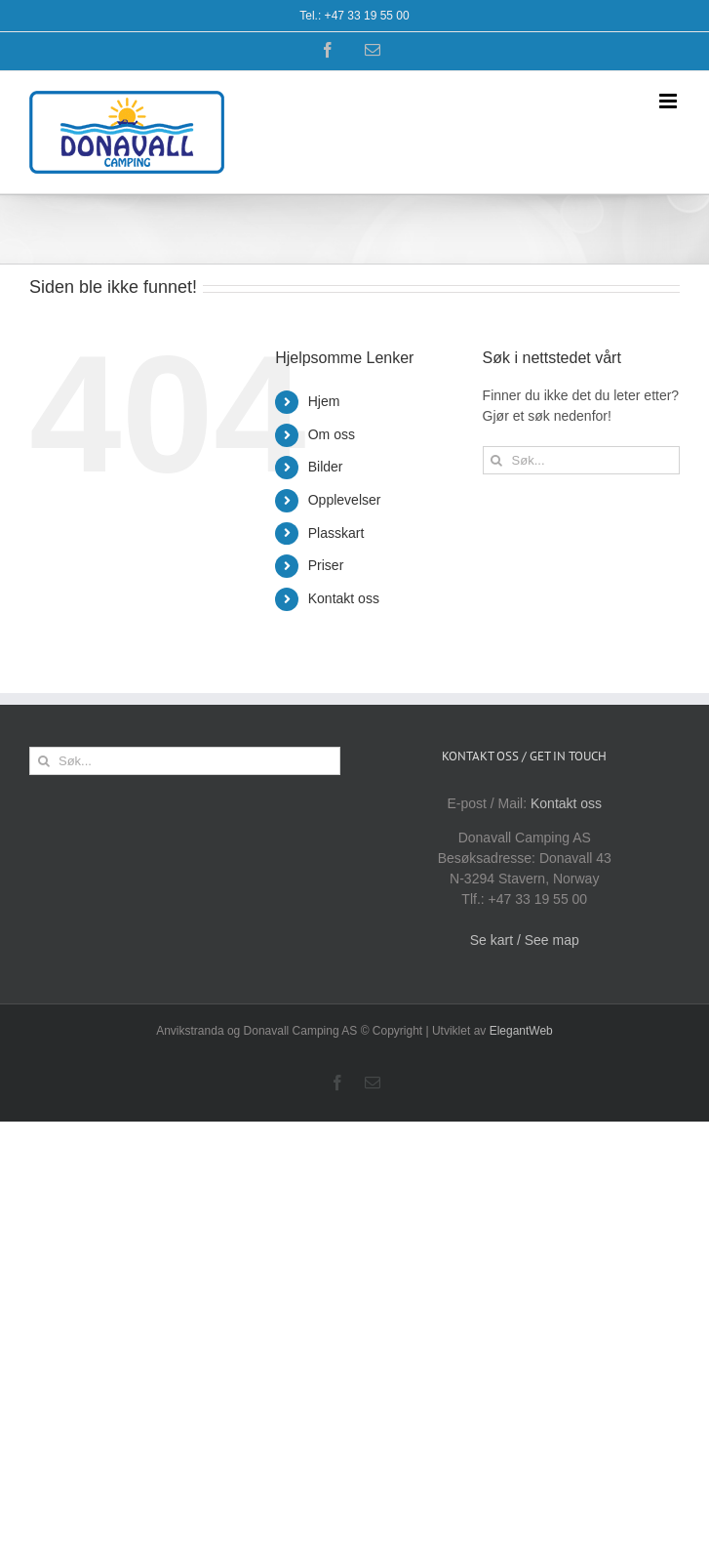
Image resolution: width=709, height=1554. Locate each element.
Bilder (325, 466)
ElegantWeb (521, 1031)
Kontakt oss (343, 598)
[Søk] (497, 460)
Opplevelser (344, 500)
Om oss (331, 434)
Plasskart (336, 533)
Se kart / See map (524, 940)
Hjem (324, 401)
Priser (326, 565)
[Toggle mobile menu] (669, 101)
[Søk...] (581, 460)
